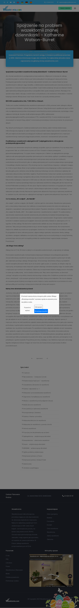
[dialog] (39, 304)
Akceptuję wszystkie (41, 311)
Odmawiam (38, 307)
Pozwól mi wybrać (27, 309)
